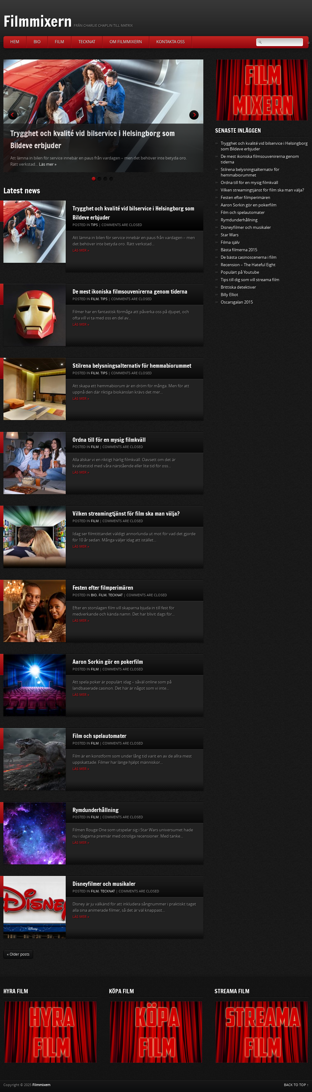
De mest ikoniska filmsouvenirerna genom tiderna (130, 291)
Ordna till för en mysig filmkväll (109, 439)
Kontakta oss (170, 42)
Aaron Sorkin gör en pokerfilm (108, 661)
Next (194, 115)
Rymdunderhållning (96, 810)
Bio (37, 42)
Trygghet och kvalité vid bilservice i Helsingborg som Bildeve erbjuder (92, 139)
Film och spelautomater (99, 736)
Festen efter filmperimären (103, 587)
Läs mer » (47, 164)
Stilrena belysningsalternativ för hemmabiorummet (132, 365)
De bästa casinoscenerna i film (249, 257)
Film (59, 42)
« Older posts (18, 954)
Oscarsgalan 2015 (237, 302)
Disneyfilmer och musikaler (104, 883)
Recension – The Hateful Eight (248, 264)
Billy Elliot (229, 294)
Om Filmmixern (126, 42)
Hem (14, 42)
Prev (12, 115)
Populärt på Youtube (240, 272)
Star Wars (230, 235)
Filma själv (230, 242)
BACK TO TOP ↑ (296, 1085)
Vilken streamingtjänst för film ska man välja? (126, 513)
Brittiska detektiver (238, 287)
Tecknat (86, 42)
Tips (94, 225)
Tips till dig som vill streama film (250, 279)
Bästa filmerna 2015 (239, 250)
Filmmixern (37, 21)
